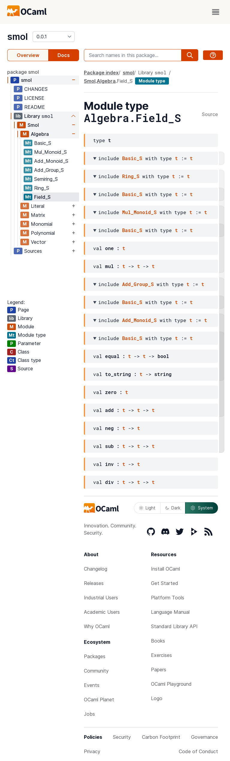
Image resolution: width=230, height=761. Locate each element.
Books (158, 641)
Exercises (161, 655)
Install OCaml (165, 569)
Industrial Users (101, 598)
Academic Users (102, 612)
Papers (158, 670)
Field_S (42, 197)
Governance (204, 737)
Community (96, 671)
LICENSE (34, 98)
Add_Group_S (49, 170)
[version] (54, 36)
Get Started (164, 583)
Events (91, 685)
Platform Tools (167, 598)
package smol (23, 72)
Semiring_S (46, 179)
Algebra (40, 134)
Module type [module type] (152, 80)
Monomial (41, 224)
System (201, 508)
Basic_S (42, 143)
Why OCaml (97, 626)
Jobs (89, 714)
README (34, 107)
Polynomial (43, 233)
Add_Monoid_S (51, 161)
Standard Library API (174, 626)
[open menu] (215, 12)
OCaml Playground (171, 684)
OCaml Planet (99, 700)
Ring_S (41, 188)
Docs (64, 55)
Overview (28, 55)
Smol (33, 125)
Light (147, 507)
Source (210, 114)
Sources (33, 251)
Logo (156, 698)
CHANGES (36, 89)
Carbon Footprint (161, 737)
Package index (101, 73)
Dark (172, 507)
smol (17, 36)
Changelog (95, 569)
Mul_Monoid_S (50, 152)
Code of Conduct (198, 751)
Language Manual (170, 612)
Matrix (38, 215)
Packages (94, 656)
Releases (94, 583)
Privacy (92, 751)
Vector (38, 242)
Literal (37, 206)
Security (122, 737)
